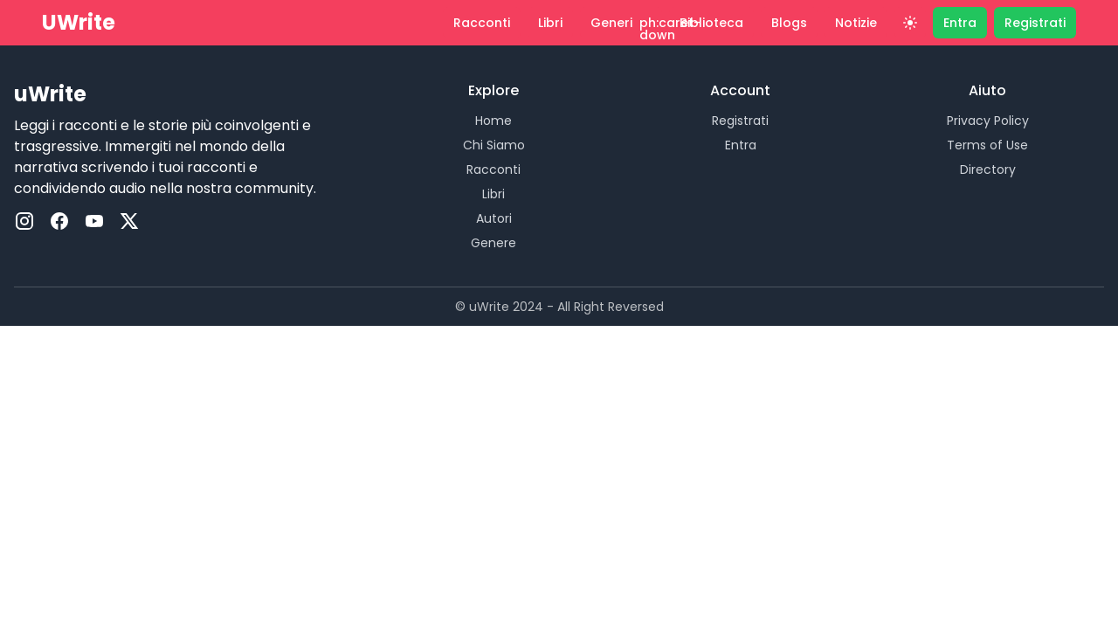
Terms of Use (987, 145)
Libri (493, 194)
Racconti (493, 169)
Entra (740, 145)
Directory (988, 169)
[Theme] (910, 22)
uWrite (50, 93)
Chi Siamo (494, 145)
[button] (621, 22)
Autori (494, 218)
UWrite (78, 23)
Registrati (740, 120)
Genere (493, 243)
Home (493, 120)
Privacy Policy (988, 120)
